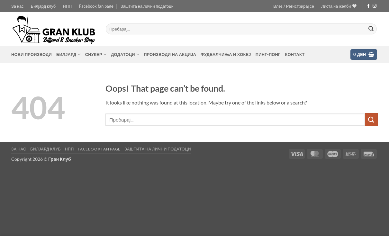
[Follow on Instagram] (374, 6)
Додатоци (125, 54)
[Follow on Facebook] (368, 6)
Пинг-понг (268, 54)
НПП (67, 6)
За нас (17, 6)
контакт (295, 54)
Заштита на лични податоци (147, 6)
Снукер (95, 54)
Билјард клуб (43, 6)
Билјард (68, 54)
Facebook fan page (96, 6)
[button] (293, 6)
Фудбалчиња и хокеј (226, 54)
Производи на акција (170, 54)
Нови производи (31, 54)
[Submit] (371, 28)
